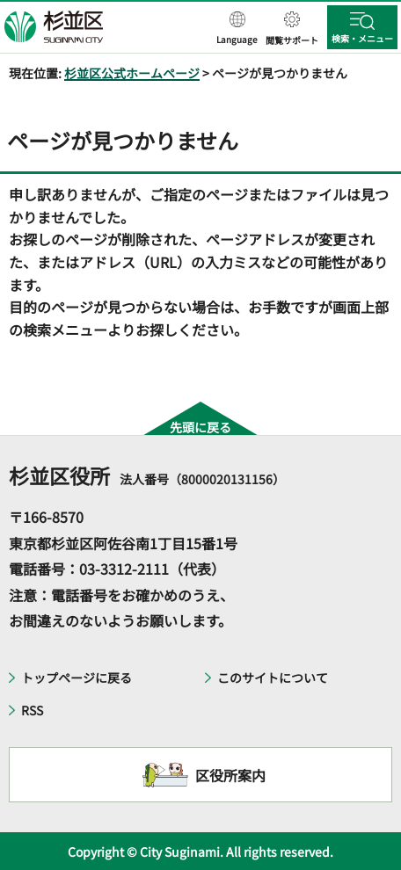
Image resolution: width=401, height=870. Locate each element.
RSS (32, 710)
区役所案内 (230, 775)
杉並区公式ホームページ (132, 73)
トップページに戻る (76, 677)
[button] (237, 29)
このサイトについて (272, 677)
